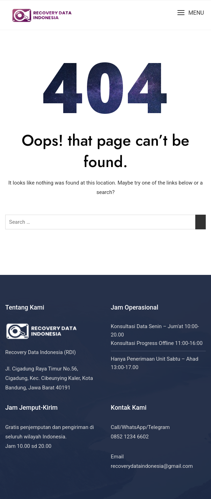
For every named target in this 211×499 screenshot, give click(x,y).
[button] (190, 12)
